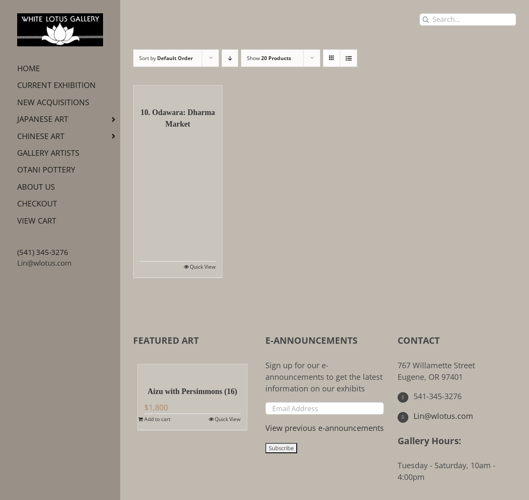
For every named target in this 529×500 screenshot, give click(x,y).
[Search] (426, 19)
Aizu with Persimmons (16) (192, 391)
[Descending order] (230, 58)
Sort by (166, 58)
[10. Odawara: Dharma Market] (178, 91)
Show (269, 58)
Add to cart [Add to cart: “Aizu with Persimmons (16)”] (157, 419)
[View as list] (348, 58)
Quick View (203, 266)
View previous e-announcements (324, 428)
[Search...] (468, 19)
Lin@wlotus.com (44, 263)
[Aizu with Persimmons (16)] (192, 370)
